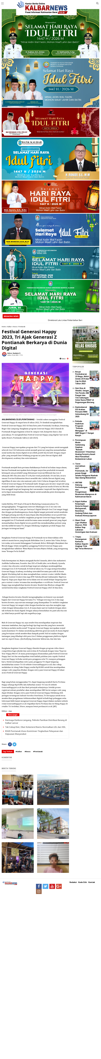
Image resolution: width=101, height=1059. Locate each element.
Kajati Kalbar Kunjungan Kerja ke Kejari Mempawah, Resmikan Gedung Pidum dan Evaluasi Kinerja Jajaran (85, 508)
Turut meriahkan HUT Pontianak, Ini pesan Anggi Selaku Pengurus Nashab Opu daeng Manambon (86, 470)
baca (62, 359)
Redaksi (73, 882)
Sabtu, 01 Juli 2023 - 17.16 (14, 355)
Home (4, 327)
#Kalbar (19, 751)
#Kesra (27, 751)
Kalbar (9, 327)
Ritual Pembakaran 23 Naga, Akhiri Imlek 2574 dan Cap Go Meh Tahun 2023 (82, 378)
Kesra (15, 327)
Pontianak (21, 327)
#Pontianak (38, 751)
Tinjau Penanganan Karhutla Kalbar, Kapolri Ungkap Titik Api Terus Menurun (83, 543)
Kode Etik (82, 882)
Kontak (91, 882)
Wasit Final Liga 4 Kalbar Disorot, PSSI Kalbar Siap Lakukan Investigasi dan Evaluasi (86, 526)
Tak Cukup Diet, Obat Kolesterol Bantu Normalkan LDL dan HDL (35, 727)
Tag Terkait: (8, 751)
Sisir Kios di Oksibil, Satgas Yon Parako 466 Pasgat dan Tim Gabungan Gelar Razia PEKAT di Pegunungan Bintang (84, 395)
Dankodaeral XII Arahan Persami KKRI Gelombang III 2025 (82, 412)
